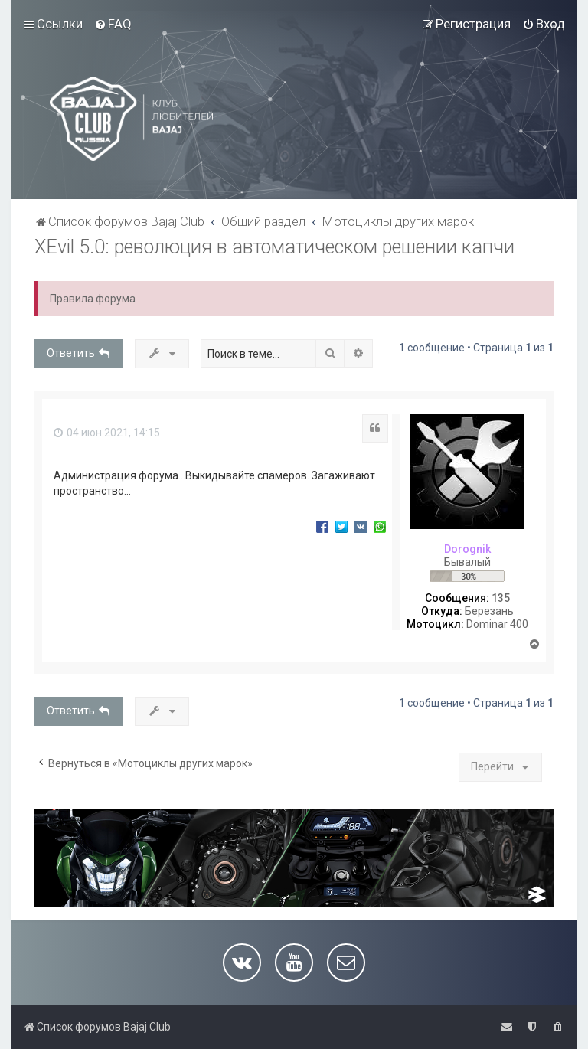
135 (501, 598)
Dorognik (467, 549)
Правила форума (93, 298)
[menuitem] (113, 23)
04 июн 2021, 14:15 (107, 432)
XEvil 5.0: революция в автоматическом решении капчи (274, 247)
